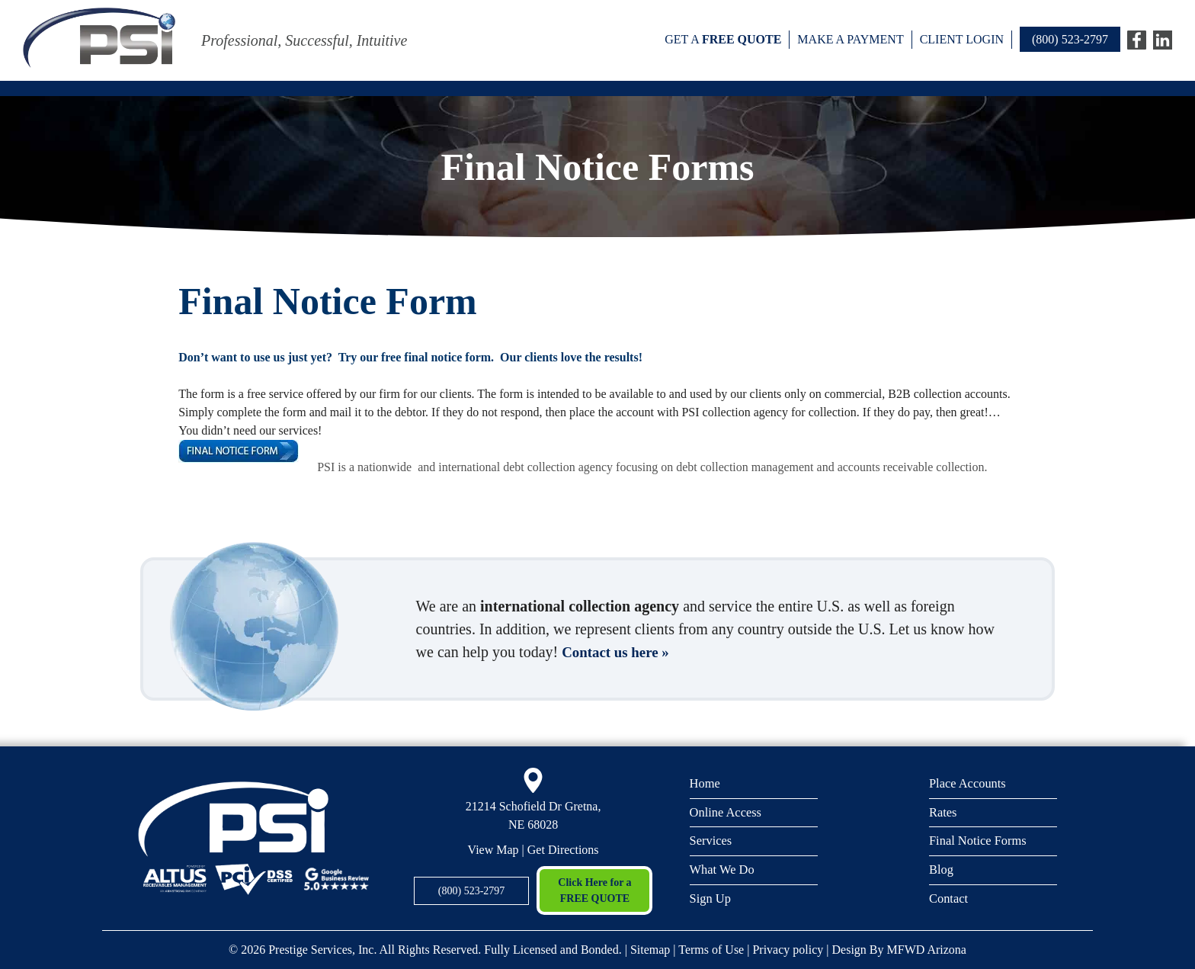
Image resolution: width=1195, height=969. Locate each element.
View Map (493, 849)
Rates (943, 812)
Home (706, 782)
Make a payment (850, 39)
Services (712, 841)
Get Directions (563, 849)
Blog (941, 871)
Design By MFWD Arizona (899, 949)
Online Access (727, 812)
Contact (949, 900)
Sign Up (711, 900)
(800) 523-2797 (1070, 39)
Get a (723, 39)
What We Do (723, 871)
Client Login (962, 39)
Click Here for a (594, 891)
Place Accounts (968, 782)
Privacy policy (787, 949)
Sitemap (650, 949)
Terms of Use (711, 949)
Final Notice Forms (979, 841)
